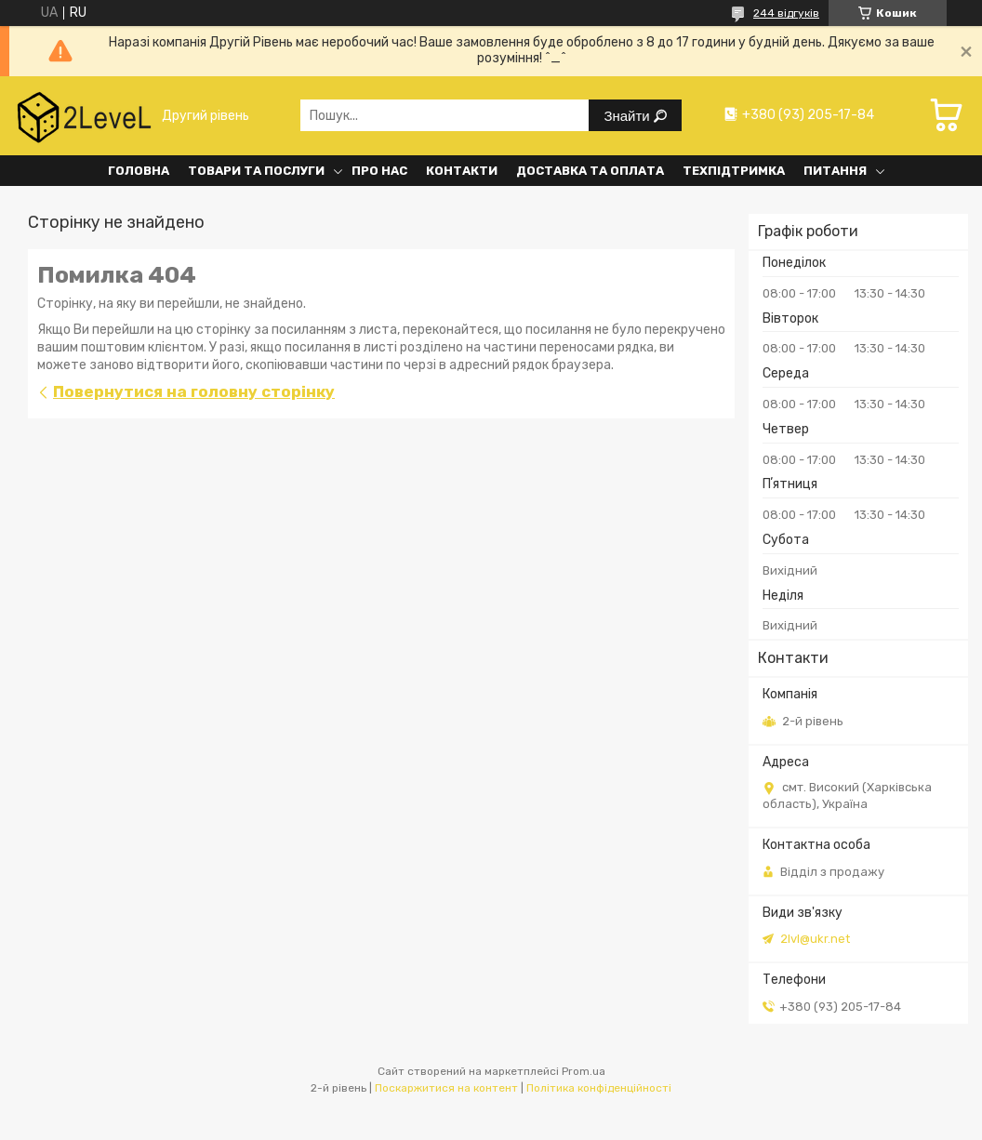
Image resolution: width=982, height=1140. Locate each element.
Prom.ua (583, 1071)
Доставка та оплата (590, 171)
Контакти (462, 171)
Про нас (379, 171)
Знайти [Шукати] (628, 116)
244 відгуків (786, 13)
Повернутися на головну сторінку (194, 391)
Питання (835, 171)
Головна (138, 171)
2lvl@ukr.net (815, 939)
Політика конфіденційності (598, 1087)
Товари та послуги (256, 171)
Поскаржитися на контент (446, 1087)
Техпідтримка (734, 171)
